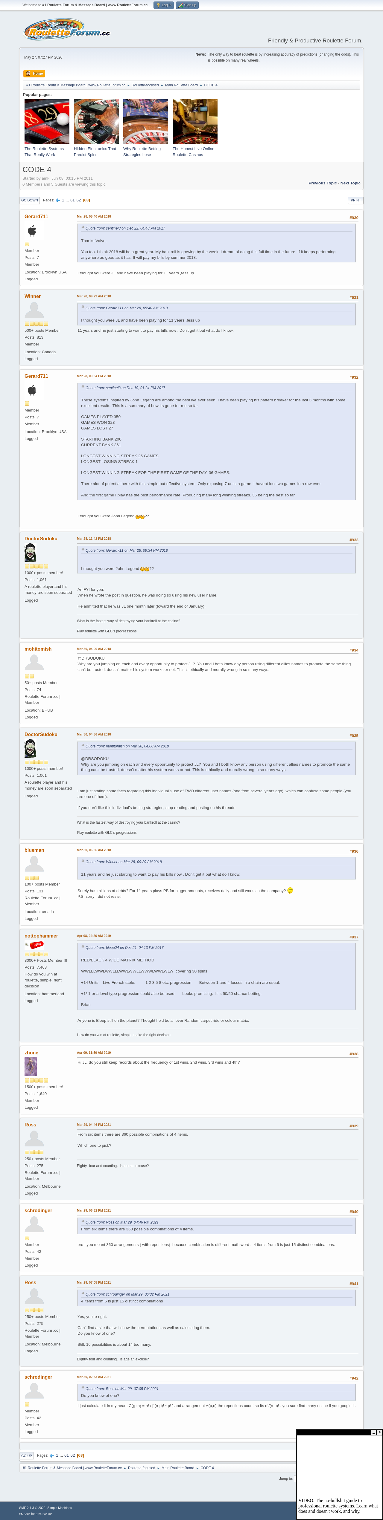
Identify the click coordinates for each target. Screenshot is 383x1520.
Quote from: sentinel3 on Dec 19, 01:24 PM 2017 (125, 388)
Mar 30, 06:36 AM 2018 (94, 850)
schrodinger (38, 1210)
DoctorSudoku (41, 538)
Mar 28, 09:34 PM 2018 (94, 376)
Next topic (351, 183)
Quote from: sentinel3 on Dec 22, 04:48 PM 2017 (125, 228)
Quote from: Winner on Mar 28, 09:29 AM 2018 (124, 862)
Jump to (285, 1479)
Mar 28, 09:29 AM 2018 (94, 296)
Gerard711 (36, 216)
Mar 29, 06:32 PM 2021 (94, 1210)
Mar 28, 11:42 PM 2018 (94, 538)
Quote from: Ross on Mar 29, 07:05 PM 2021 (122, 1389)
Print (356, 200)
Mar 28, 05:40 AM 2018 (94, 216)
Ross (30, 1124)
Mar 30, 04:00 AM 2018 (94, 649)
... (68, 200)
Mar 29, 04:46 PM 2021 (94, 1124)
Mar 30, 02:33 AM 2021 (94, 1377)
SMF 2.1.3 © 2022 (32, 1508)
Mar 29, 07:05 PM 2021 (94, 1282)
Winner (33, 296)
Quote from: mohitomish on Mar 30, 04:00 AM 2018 (127, 746)
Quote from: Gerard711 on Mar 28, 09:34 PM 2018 (127, 550)
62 (78, 200)
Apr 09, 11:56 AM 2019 (94, 1052)
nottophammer (41, 935)
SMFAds (24, 1514)
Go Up (26, 1456)
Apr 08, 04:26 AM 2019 (94, 936)
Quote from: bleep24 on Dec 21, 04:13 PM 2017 (125, 948)
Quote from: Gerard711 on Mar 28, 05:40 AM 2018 (127, 308)
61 (72, 200)
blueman (34, 850)
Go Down (29, 200)
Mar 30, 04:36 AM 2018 (94, 734)
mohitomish (38, 649)
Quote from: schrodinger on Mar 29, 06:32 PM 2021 (127, 1294)
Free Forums (44, 1514)
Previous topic (322, 183)
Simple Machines (59, 1508)
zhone (31, 1052)
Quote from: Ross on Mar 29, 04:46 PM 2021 (122, 1222)
